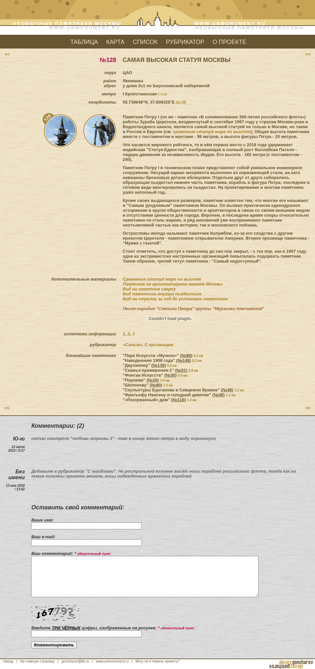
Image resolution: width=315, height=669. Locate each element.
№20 (153, 380)
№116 (178, 399)
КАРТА (115, 42)
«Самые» (132, 344)
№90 (155, 385)
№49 (227, 389)
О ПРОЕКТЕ (229, 42)
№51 (181, 370)
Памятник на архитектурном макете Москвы (173, 284)
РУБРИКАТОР (185, 42)
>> (307, 54)
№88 (186, 355)
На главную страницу (37, 661)
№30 (170, 375)
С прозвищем (159, 344)
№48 (218, 394)
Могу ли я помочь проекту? (157, 661)
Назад (8, 661)
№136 (158, 365)
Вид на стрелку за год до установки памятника (175, 298)
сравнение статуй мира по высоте (212, 131)
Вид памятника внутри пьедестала (162, 293)
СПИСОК (145, 42)
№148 (183, 360)
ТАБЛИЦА (84, 42)
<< (7, 54)
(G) (178, 102)
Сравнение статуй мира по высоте (162, 279)
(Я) (183, 102)
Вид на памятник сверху (149, 288)
